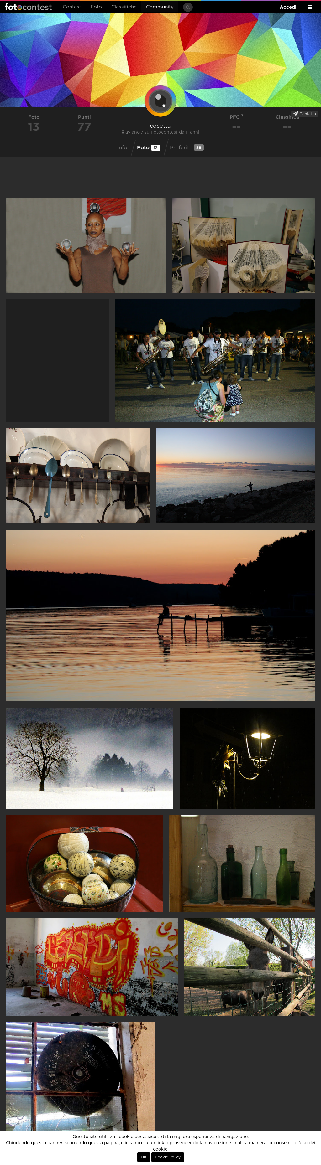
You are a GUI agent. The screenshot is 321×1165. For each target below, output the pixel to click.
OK (144, 1157)
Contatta (304, 113)
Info (122, 147)
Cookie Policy (168, 1157)
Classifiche (124, 7)
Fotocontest (28, 6)
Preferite (187, 147)
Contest (72, 7)
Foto (96, 7)
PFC (236, 117)
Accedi (288, 7)
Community (160, 7)
